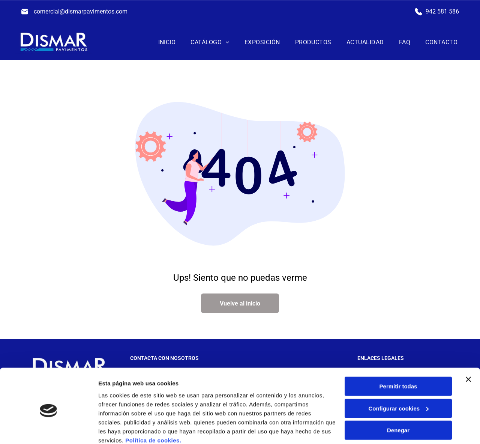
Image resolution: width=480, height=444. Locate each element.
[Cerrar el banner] (468, 347)
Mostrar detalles (120, 429)
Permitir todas (398, 354)
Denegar (398, 398)
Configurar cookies (398, 376)
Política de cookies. (153, 408)
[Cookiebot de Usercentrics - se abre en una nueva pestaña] (48, 429)
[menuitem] (167, 42)
